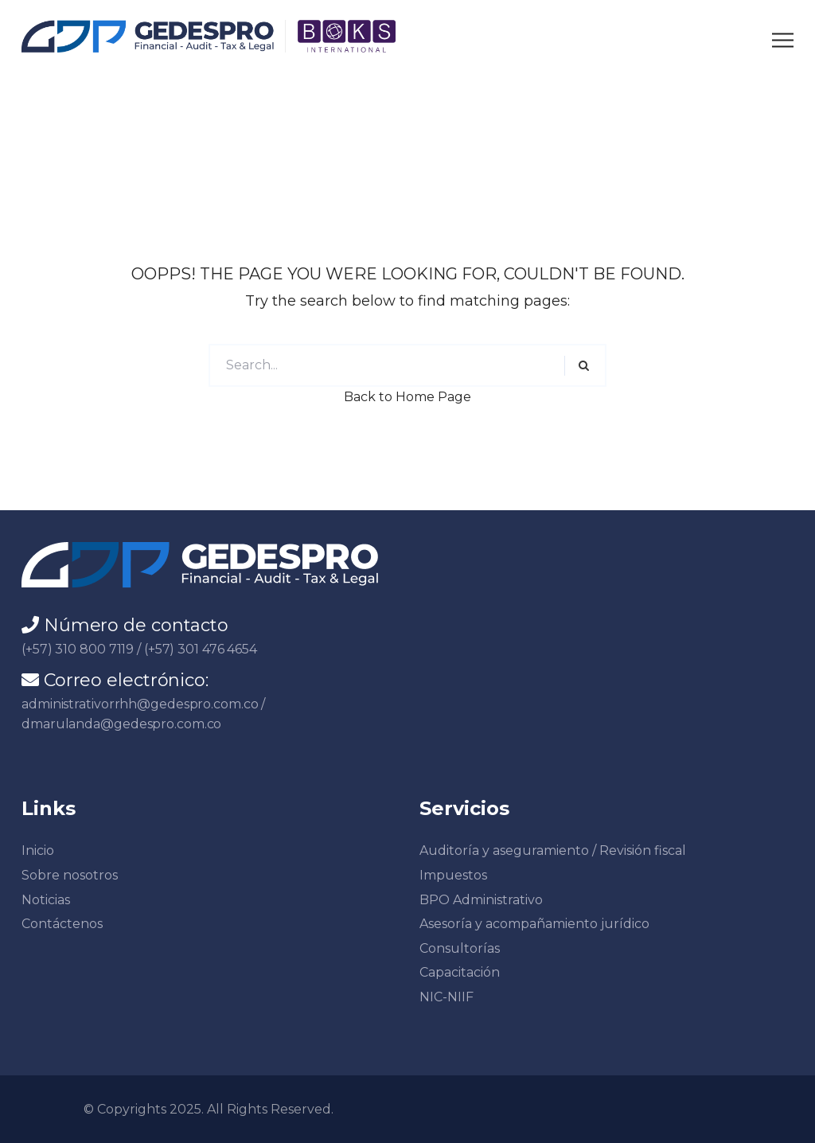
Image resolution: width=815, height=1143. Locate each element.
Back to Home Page (407, 396)
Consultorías (459, 948)
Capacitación (459, 972)
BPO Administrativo (481, 899)
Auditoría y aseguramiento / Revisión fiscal (552, 850)
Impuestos (453, 875)
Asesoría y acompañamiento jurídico (534, 923)
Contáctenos (62, 923)
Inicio (37, 850)
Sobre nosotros (69, 875)
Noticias (45, 899)
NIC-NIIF (446, 997)
